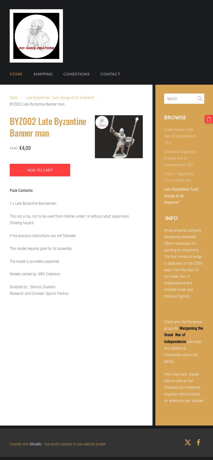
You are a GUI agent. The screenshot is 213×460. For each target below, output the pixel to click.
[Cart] (209, 119)
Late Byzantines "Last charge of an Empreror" (60, 97)
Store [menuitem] (16, 74)
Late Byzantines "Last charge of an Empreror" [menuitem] (181, 196)
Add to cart (40, 170)
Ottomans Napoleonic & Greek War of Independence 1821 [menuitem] (180, 158)
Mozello (35, 444)
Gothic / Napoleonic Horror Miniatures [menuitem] (179, 177)
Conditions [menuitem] (76, 74)
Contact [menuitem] (110, 74)
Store (14, 97)
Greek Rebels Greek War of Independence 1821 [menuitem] (180, 136)
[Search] (184, 98)
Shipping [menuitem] (43, 74)
